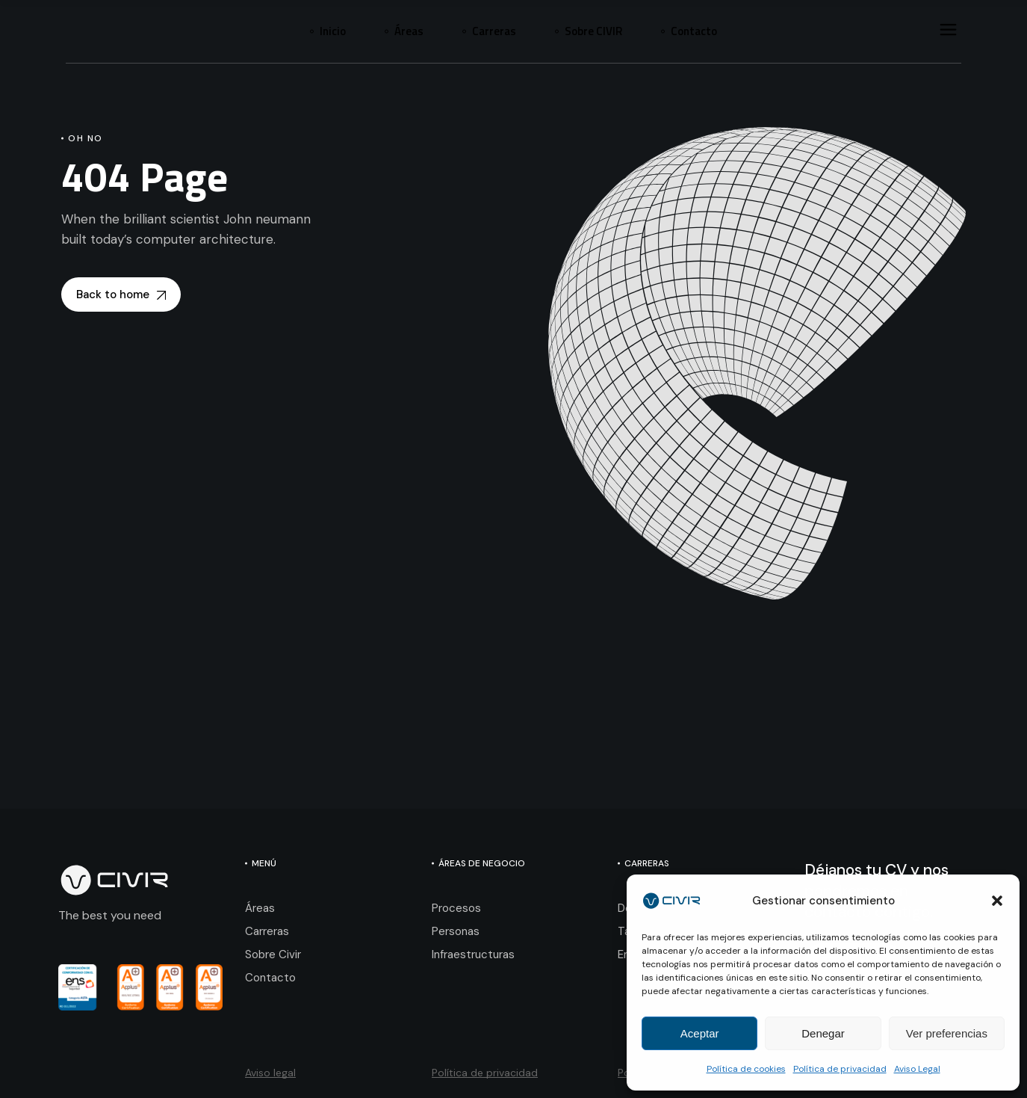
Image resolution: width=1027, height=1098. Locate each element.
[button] (997, 900)
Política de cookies (746, 1069)
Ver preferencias (946, 1033)
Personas (456, 931)
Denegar (823, 1033)
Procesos (456, 908)
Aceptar (699, 1033)
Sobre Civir (273, 954)
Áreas (260, 908)
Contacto (270, 977)
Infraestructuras (473, 954)
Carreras (267, 931)
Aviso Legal (917, 1069)
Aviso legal (270, 1072)
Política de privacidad (840, 1069)
